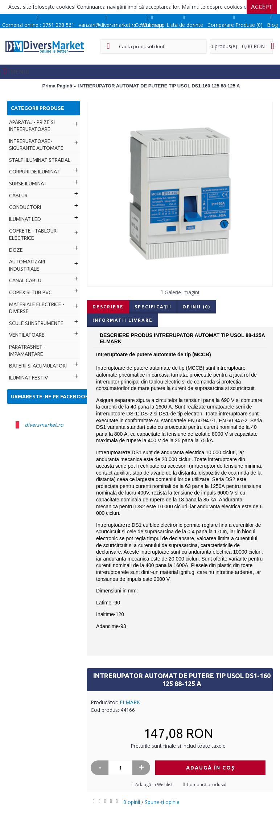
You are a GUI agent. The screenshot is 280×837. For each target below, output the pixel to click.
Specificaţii (153, 306)
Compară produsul (206, 784)
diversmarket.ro (44, 424)
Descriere (108, 306)
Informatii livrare (122, 320)
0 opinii (131, 802)
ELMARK (130, 702)
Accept (262, 7)
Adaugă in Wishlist (154, 784)
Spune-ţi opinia (162, 802)
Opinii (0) (196, 306)
